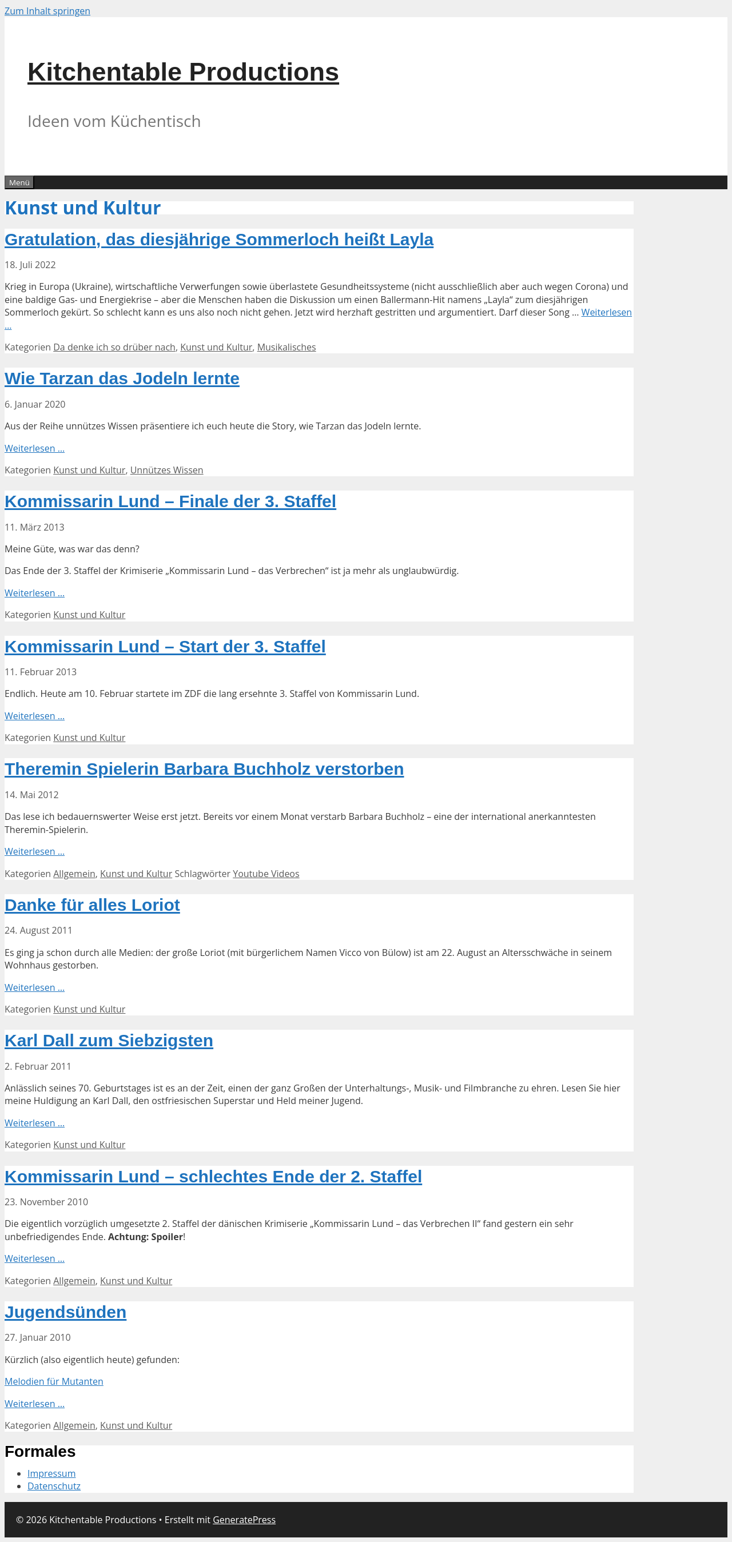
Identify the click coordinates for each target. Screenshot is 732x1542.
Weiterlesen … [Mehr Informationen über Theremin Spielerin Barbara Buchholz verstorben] (35, 851)
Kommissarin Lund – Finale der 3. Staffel (170, 501)
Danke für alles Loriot (92, 904)
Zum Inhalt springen (47, 11)
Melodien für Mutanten (54, 1381)
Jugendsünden (65, 1311)
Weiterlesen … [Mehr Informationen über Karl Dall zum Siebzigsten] (35, 1123)
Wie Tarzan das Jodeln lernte (122, 378)
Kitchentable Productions (183, 71)
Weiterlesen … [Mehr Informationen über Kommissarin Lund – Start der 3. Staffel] (35, 716)
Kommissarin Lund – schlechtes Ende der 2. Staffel (213, 1176)
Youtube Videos (266, 873)
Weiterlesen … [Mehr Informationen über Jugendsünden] (35, 1403)
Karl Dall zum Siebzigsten (109, 1040)
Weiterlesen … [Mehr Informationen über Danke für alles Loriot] (35, 987)
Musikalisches (286, 347)
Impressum (51, 1473)
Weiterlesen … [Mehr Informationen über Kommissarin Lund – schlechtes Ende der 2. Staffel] (35, 1258)
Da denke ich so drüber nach (114, 347)
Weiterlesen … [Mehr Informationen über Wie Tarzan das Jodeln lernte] (35, 448)
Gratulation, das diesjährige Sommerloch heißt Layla (219, 239)
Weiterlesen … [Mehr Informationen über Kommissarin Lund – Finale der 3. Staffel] (35, 593)
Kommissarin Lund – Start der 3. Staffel (165, 646)
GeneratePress (244, 1519)
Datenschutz (54, 1486)
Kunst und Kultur (216, 347)
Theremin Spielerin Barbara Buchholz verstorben (204, 768)
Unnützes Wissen (167, 470)
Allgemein (74, 873)
